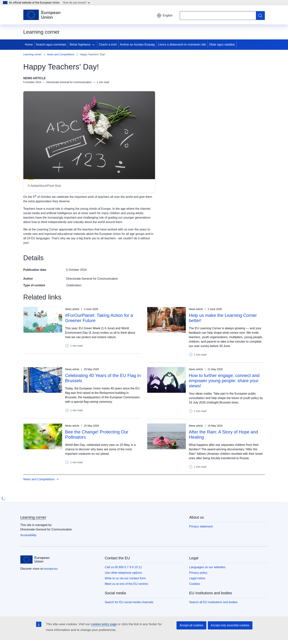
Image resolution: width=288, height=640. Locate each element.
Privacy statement (201, 526)
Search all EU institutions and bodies (213, 602)
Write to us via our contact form (125, 578)
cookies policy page (104, 624)
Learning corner (32, 54)
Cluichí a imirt (108, 44)
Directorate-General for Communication (92, 278)
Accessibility (28, 535)
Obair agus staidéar (222, 44)
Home (29, 44)
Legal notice (197, 578)
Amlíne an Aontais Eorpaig (137, 44)
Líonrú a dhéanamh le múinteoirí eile (182, 44)
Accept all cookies (191, 625)
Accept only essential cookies (230, 625)
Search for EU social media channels (129, 602)
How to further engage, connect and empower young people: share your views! (224, 380)
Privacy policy (198, 572)
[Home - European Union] (42, 15)
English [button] (164, 15)
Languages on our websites (207, 567)
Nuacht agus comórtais (51, 44)
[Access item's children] (94, 44)
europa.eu (51, 568)
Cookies (194, 583)
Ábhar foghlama (79, 44)
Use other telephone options (123, 572)
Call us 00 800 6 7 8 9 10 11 (123, 567)
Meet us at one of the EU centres (126, 583)
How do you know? (76, 2)
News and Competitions (60, 54)
